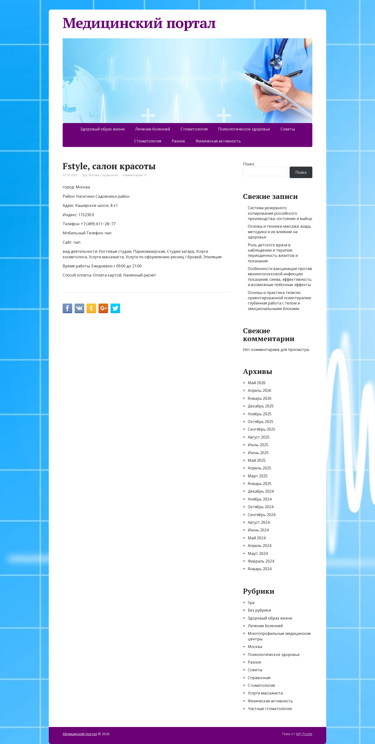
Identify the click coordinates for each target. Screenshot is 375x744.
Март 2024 (258, 553)
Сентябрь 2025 (261, 429)
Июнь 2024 (258, 530)
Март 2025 (258, 476)
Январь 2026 (259, 398)
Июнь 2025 (258, 452)
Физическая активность (218, 141)
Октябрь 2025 (260, 421)
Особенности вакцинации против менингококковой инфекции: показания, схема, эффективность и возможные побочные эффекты (280, 276)
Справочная (109, 175)
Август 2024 (259, 522)
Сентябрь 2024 (261, 514)
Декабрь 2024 (261, 491)
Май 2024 (256, 538)
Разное (178, 141)
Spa (84, 175)
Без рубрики (259, 610)
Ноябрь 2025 (259, 414)
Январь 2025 (259, 483)
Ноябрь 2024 (259, 499)
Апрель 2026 (259, 390)
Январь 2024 (259, 568)
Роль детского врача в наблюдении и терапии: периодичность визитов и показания (273, 253)
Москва (94, 175)
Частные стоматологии (270, 708)
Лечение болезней (152, 129)
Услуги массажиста (265, 693)
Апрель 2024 (259, 545)
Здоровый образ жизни (102, 129)
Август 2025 (259, 437)
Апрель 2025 (259, 468)
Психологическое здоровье (244, 129)
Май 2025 (256, 460)
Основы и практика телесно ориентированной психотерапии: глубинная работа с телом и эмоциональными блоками (279, 300)
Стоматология (194, 129)
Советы (288, 129)
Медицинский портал (139, 23)
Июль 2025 (258, 444)
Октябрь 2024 (260, 506)
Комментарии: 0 (134, 175)
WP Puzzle (304, 734)
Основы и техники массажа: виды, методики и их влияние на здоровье (279, 232)
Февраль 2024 (261, 561)
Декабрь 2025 (261, 406)
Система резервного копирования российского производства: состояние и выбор (280, 213)
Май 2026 (256, 382)
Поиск (248, 164)
